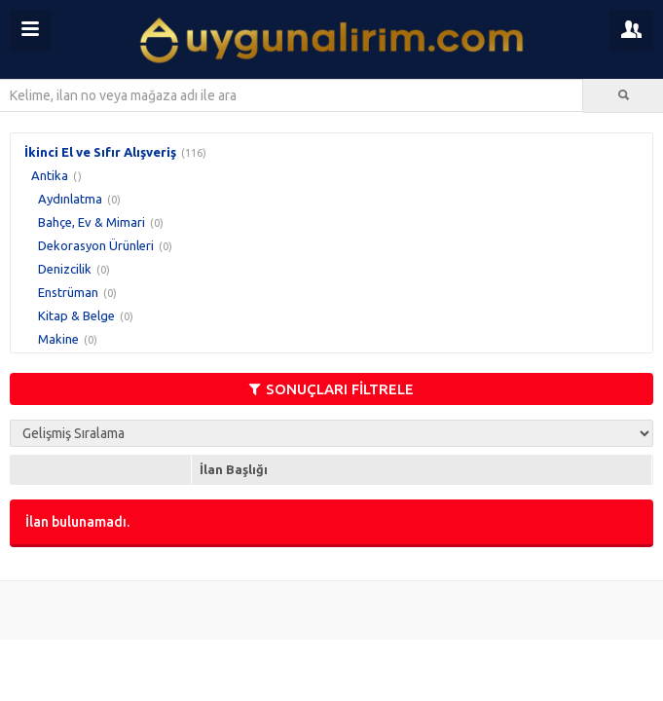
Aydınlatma (70, 198)
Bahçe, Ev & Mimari (91, 222)
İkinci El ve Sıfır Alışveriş (100, 152)
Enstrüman (68, 292)
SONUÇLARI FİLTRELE (331, 389)
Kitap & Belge (76, 315)
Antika (49, 175)
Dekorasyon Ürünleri (96, 245)
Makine (58, 339)
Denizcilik (65, 269)
